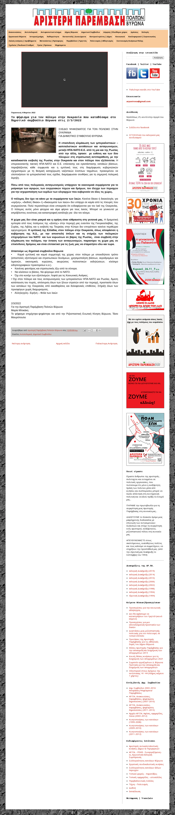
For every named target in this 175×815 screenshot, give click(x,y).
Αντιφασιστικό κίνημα (51, 32)
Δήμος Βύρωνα (71, 32)
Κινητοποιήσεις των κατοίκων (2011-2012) (143, 732)
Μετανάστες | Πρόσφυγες (51, 41)
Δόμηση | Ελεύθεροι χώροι (115, 32)
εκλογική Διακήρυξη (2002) (142, 585)
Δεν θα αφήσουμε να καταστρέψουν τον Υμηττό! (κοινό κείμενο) (145, 616)
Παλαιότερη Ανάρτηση (106, 343)
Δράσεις (134, 32)
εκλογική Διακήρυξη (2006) (142, 581)
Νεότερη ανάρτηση (21, 343)
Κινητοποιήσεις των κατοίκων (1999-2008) (143, 720)
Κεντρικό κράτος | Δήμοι (101, 36)
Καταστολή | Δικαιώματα (74, 36)
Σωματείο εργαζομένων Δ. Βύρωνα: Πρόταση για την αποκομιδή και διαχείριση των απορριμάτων (146, 665)
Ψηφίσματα (60, 45)
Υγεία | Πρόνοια (44, 45)
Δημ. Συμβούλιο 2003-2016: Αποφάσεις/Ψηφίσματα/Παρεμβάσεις (142, 690)
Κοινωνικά (120, 36)
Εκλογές (145, 32)
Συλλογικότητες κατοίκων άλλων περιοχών (145, 769)
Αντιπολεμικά (31, 32)
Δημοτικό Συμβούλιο (90, 32)
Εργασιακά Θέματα (17, 36)
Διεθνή (132, 787)
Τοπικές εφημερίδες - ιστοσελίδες (145, 777)
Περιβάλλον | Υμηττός (77, 41)
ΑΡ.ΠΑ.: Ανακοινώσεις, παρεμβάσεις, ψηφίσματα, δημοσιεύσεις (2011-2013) (142, 707)
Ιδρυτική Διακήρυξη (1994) (142, 595)
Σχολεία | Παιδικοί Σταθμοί (21, 45)
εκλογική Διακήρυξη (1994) (142, 592)
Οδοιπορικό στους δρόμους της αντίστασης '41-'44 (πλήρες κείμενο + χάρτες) (146, 673)
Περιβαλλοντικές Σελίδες (141, 780)
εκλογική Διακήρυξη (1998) (142, 588)
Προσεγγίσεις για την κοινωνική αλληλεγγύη (144, 609)
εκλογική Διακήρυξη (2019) (142, 570)
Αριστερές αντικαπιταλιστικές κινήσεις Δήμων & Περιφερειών (144, 747)
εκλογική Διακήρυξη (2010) (142, 578)
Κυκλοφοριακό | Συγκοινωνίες (142, 36)
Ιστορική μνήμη (36, 36)
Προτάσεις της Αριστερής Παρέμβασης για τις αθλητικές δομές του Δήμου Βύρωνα (143, 642)
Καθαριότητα (53, 36)
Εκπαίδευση (134, 791)
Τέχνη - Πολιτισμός (138, 784)
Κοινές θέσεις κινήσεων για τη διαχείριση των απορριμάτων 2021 (146, 657)
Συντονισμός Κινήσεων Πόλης (130, 41)
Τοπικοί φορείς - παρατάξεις (143, 773)
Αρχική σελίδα (63, 343)
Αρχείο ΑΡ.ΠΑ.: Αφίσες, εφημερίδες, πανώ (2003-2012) (146, 714)
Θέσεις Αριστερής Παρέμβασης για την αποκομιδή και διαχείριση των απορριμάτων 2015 (146, 650)
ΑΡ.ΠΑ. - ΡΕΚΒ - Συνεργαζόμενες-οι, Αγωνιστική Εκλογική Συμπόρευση (145, 755)
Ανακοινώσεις (15, 32)
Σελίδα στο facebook (139, 127)
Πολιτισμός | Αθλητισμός (101, 41)
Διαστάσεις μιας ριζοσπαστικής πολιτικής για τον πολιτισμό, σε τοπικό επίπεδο (144, 633)
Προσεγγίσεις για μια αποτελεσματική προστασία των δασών (144, 625)
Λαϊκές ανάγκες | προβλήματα (22, 41)
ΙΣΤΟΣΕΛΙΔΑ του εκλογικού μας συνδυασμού (144, 136)
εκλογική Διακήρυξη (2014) (142, 574)
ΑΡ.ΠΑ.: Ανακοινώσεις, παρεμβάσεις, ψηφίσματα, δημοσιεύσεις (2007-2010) (142, 699)
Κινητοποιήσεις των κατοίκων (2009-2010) (143, 726)
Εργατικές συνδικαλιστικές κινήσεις (146, 764)
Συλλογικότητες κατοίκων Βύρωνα (146, 760)
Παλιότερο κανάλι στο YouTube (144, 89)
